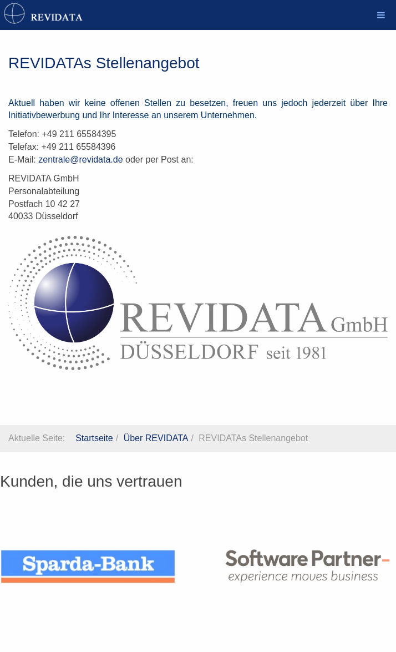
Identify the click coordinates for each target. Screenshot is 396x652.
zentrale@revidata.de (80, 159)
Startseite (94, 438)
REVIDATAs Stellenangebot (103, 63)
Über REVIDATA (156, 438)
